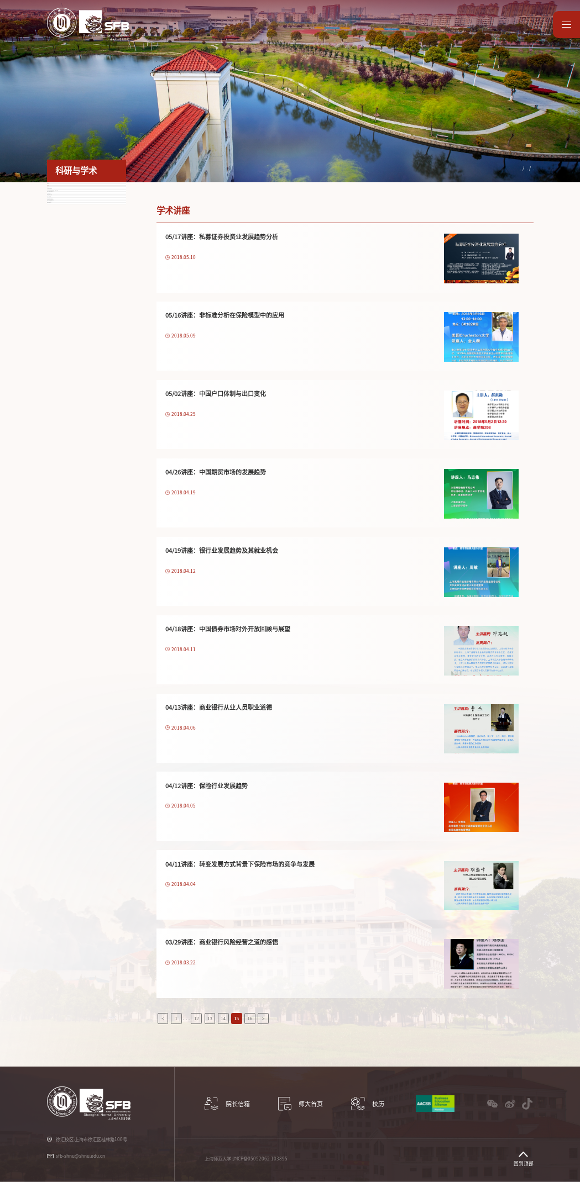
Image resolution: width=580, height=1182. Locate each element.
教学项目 (255, 34)
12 (196, 1018)
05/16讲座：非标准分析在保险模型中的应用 (224, 315)
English (520, 18)
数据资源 (483, 34)
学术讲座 (524, 168)
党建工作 (369, 34)
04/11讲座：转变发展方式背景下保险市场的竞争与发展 (240, 864)
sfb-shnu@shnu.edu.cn (80, 1156)
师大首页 (521, 34)
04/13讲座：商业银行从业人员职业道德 (218, 707)
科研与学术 (214, 34)
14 (223, 1018)
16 (250, 1018)
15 (236, 1018)
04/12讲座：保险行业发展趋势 (206, 786)
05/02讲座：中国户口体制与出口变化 (215, 394)
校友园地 (445, 34)
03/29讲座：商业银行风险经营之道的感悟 (221, 942)
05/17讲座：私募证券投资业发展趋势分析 (221, 237)
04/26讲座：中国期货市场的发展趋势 (215, 472)
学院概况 (173, 34)
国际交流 (293, 34)
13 (209, 1018)
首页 (471, 168)
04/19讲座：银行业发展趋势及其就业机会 (221, 550)
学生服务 (331, 34)
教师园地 (407, 34)
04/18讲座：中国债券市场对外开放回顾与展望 (227, 629)
